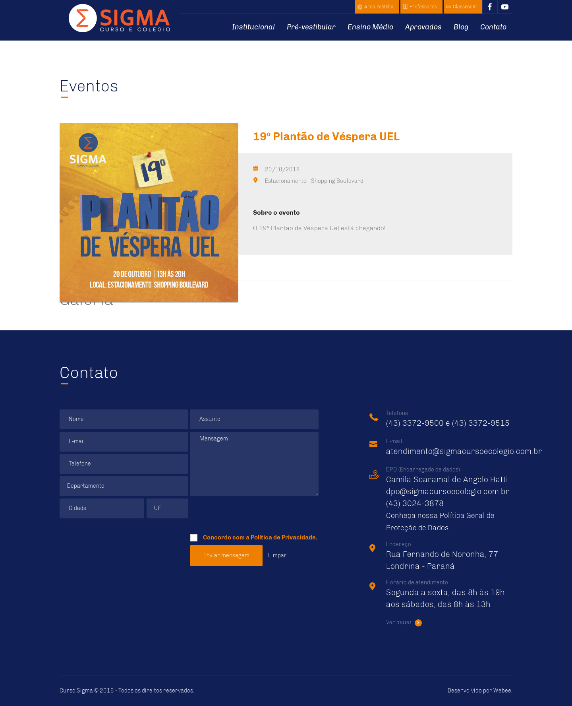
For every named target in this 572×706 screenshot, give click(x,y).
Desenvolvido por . (480, 690)
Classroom (465, 7)
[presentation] (250, 514)
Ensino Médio (370, 27)
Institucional (253, 27)
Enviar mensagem (226, 555)
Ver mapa (404, 622)
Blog (461, 27)
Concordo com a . (253, 536)
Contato (493, 27)
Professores (423, 7)
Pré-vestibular (311, 27)
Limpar (277, 555)
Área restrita (379, 7)
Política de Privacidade (283, 537)
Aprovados (423, 27)
